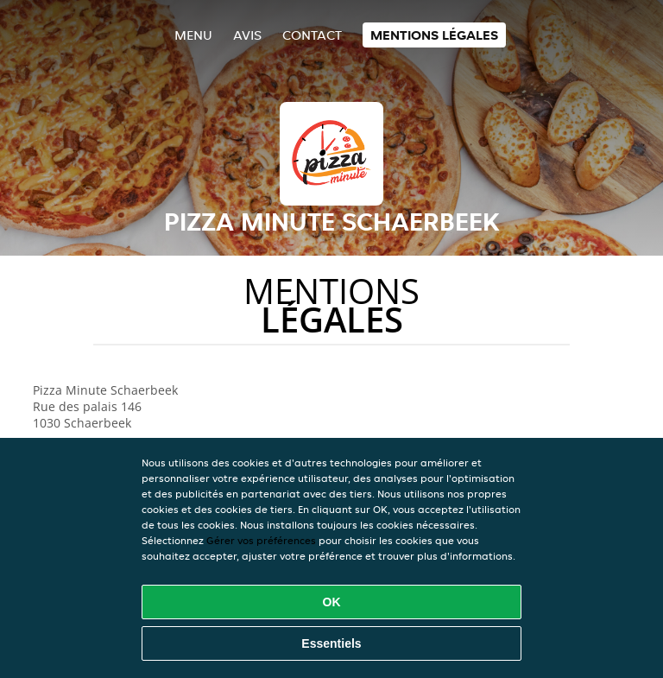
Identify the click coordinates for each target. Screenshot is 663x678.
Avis (247, 35)
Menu (193, 35)
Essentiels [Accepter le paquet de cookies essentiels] (331, 643)
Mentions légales (434, 35)
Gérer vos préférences (261, 540)
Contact (312, 35)
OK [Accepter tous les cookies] (332, 602)
